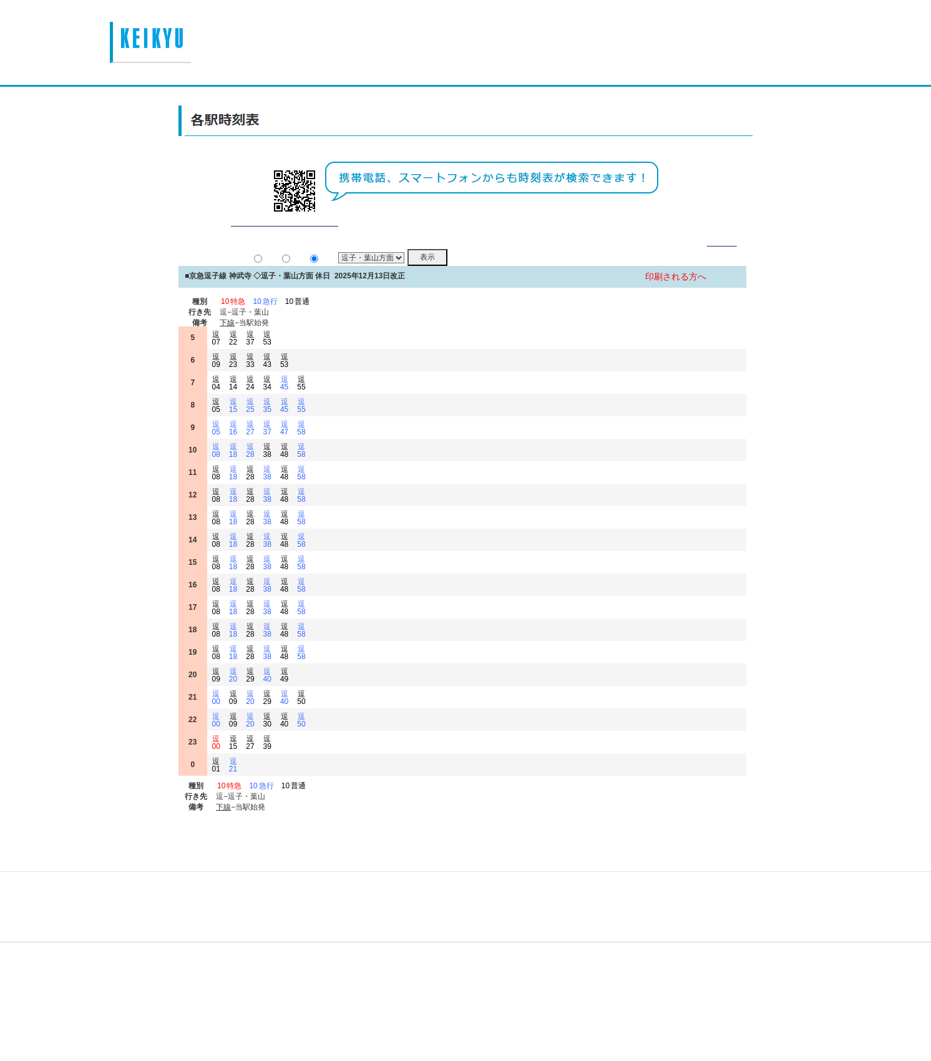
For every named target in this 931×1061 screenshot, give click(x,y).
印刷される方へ (675, 292)
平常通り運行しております (284, 237)
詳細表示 (722, 257)
